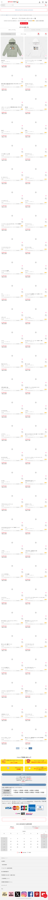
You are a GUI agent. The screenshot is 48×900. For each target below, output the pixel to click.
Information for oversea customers (24, 10)
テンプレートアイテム (35, 29)
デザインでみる (23, 34)
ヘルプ (24, 819)
